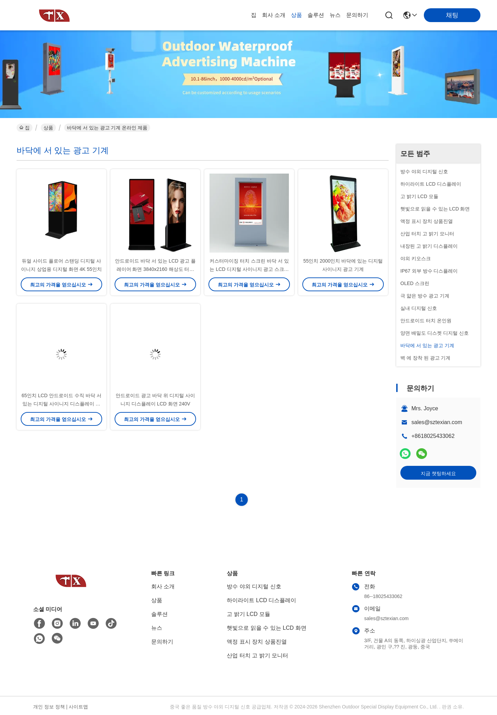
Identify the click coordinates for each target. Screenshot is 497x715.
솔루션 (316, 15)
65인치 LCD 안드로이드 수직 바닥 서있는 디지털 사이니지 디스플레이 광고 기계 (61, 404)
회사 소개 (273, 15)
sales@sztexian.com (436, 422)
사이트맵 (78, 706)
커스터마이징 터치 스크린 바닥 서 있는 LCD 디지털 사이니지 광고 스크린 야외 (249, 269)
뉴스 (335, 15)
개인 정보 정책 (49, 706)
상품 (296, 15)
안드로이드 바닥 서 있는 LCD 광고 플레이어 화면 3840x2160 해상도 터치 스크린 (155, 269)
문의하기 (357, 15)
